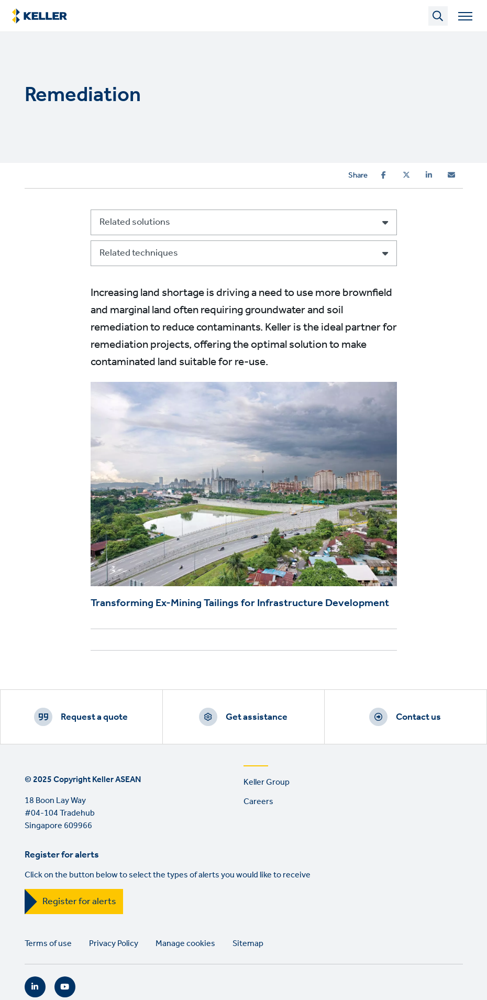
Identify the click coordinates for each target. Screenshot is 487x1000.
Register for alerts (79, 901)
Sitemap (248, 944)
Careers (258, 802)
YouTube (64, 986)
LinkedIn (35, 986)
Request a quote (94, 717)
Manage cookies (185, 944)
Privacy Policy (113, 944)
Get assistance (256, 717)
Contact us (418, 717)
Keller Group (267, 782)
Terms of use (48, 944)
